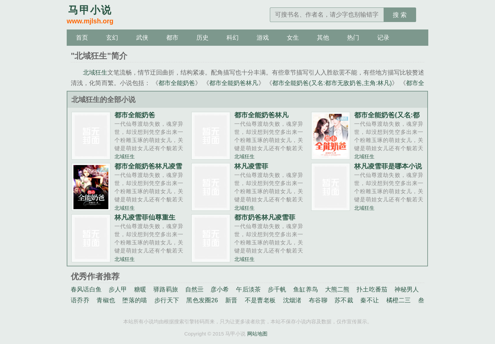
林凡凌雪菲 (251, 166)
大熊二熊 (337, 289)
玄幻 (112, 37)
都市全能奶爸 (176, 83)
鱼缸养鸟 (305, 289)
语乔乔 (80, 300)
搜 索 (400, 15)
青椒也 (105, 300)
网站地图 (257, 334)
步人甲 (118, 289)
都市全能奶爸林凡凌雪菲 (148, 169)
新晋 (231, 300)
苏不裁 (344, 300)
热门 (353, 37)
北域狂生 (95, 72)
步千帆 (277, 289)
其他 (323, 37)
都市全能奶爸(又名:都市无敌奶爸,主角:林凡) (332, 83)
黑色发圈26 (202, 300)
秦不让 (369, 300)
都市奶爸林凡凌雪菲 (264, 217)
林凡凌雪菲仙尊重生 (144, 217)
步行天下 (166, 300)
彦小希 (220, 289)
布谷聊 (318, 300)
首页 (82, 37)
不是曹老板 (260, 300)
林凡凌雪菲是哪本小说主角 (388, 169)
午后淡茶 (248, 289)
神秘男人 (406, 289)
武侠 (142, 37)
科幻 (233, 37)
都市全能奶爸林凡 (233, 83)
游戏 (263, 37)
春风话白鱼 (86, 289)
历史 (202, 37)
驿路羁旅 (165, 289)
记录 (383, 37)
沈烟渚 (292, 300)
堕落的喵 (134, 300)
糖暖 (140, 289)
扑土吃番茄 (372, 289)
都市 (172, 37)
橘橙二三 (398, 300)
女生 (293, 37)
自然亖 (194, 289)
